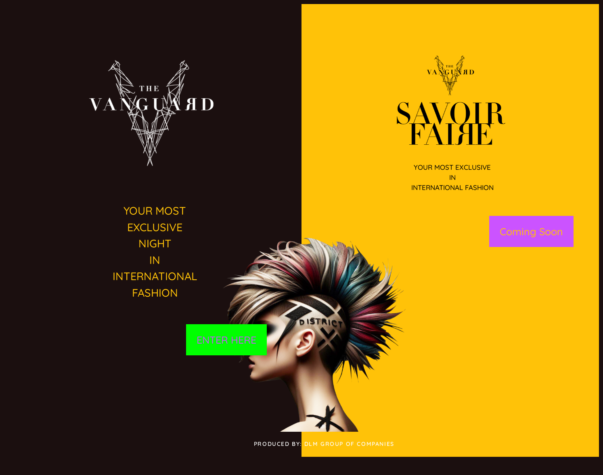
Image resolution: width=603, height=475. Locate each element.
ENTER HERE (226, 340)
